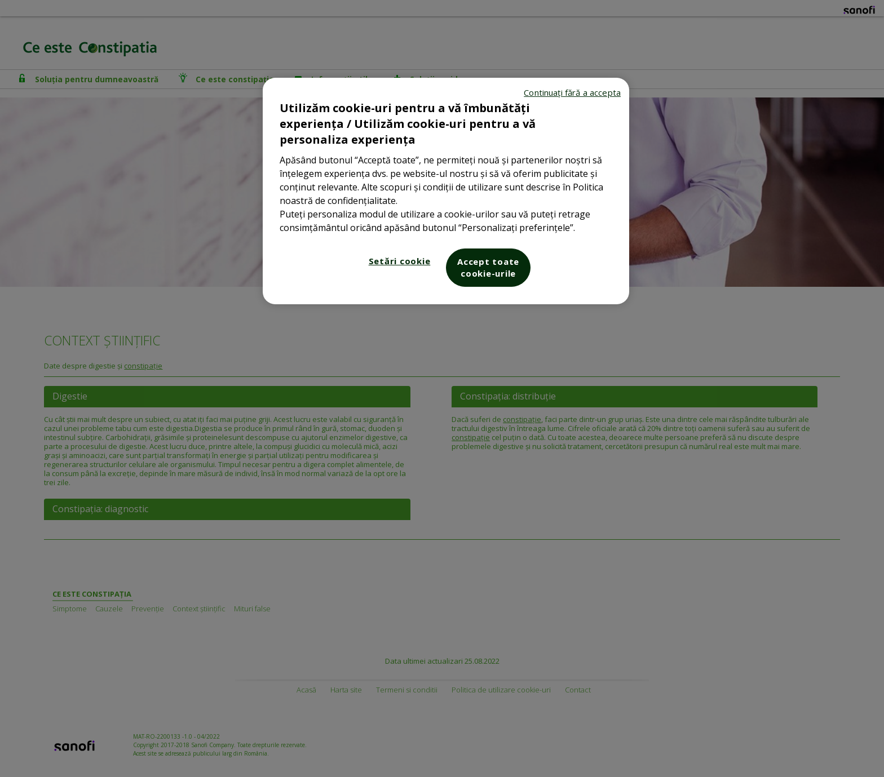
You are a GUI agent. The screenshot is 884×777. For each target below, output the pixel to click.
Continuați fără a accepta (572, 92)
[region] (446, 191)
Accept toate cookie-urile (488, 267)
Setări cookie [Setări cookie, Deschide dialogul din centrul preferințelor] (400, 261)
